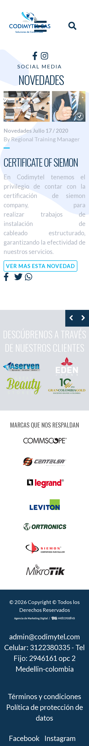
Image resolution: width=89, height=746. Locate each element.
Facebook (24, 738)
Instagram (60, 738)
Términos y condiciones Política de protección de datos (44, 707)
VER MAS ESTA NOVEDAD (40, 266)
